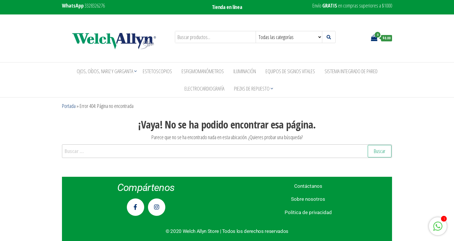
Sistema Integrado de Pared (351, 71)
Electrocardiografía (204, 88)
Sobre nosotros (308, 199)
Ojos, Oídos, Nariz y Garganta (105, 71)
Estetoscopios (157, 71)
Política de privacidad (308, 212)
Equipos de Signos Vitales (290, 71)
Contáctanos (308, 186)
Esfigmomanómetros (203, 71)
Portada (69, 105)
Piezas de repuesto (252, 88)
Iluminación (244, 71)
